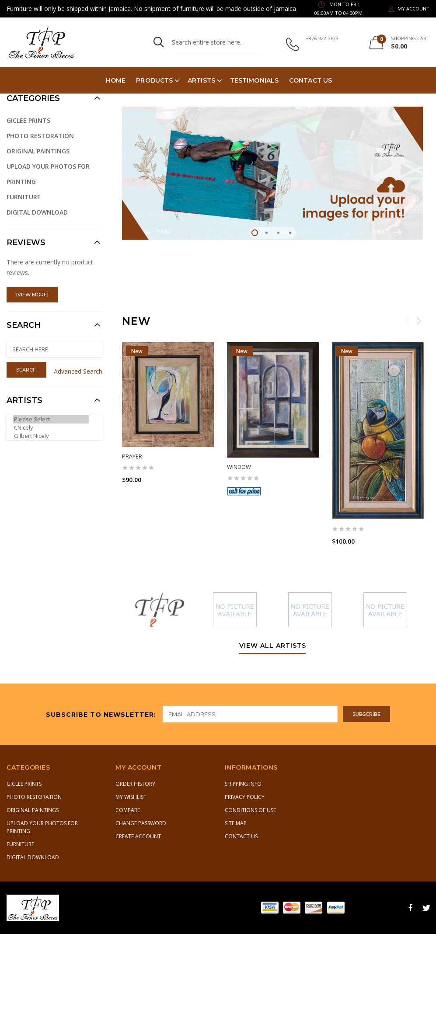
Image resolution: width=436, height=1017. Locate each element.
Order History (135, 784)
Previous (407, 320)
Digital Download (37, 212)
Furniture (24, 197)
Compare (127, 810)
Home (116, 80)
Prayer (132, 456)
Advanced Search (78, 371)
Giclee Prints (28, 120)
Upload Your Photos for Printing (48, 174)
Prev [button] (163, 231)
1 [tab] (254, 232)
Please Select (51, 419)
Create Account (138, 836)
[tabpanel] (272, 173)
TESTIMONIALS (254, 80)
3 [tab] (278, 233)
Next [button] (381, 231)
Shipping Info (243, 784)
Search (24, 325)
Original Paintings (38, 151)
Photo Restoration (40, 136)
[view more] (32, 295)
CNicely (51, 427)
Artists (201, 80)
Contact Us (310, 80)
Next (418, 320)
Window (239, 467)
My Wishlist (130, 797)
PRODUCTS (154, 80)
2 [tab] (266, 233)
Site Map (236, 823)
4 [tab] (290, 233)
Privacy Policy (245, 797)
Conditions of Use (250, 810)
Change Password (140, 823)
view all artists (272, 645)
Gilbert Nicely (51, 436)
